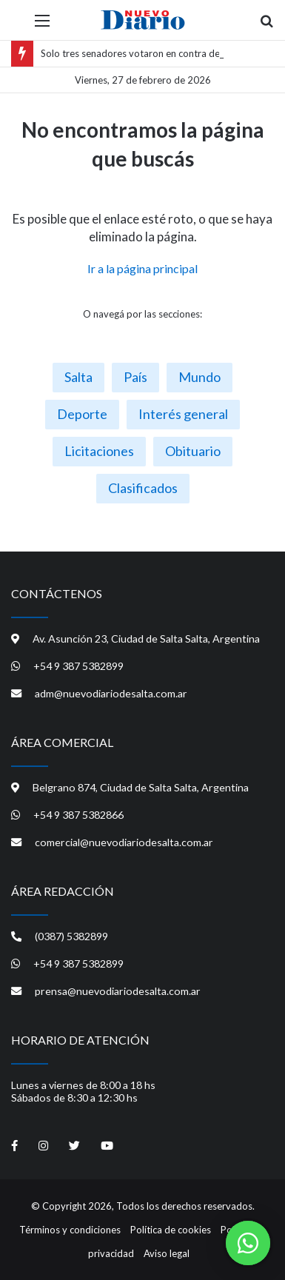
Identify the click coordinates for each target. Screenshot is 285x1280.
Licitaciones (99, 451)
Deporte (82, 414)
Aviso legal (167, 1253)
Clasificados (143, 488)
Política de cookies (170, 1230)
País (135, 377)
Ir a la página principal (142, 268)
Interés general (183, 414)
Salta (78, 377)
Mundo (199, 377)
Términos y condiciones (70, 1230)
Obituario (193, 451)
